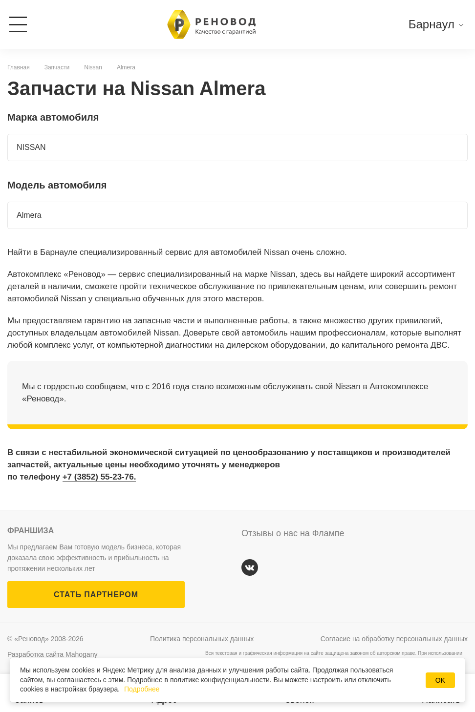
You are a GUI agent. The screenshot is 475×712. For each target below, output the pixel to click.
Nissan (93, 67)
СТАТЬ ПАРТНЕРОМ (96, 594)
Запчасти (57, 67)
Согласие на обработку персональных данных (394, 639)
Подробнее (142, 689)
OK (440, 680)
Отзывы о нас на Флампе (293, 533)
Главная (18, 67)
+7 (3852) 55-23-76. (99, 477)
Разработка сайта (52, 654)
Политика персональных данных (202, 639)
